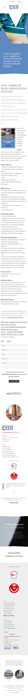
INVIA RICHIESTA (14, 381)
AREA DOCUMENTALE (8, 610)
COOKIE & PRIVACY (8, 613)
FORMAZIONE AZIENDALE (9, 604)
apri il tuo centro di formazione (14, 536)
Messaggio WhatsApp (7, 451)
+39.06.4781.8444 (6, 448)
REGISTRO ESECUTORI (9, 608)
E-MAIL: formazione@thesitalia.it (9, 455)
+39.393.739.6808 (6, 449)
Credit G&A (16, 692)
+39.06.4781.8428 (6, 446)
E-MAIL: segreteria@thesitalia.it (8, 453)
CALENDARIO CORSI (8, 606)
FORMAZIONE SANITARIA (9, 602)
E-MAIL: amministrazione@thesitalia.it (10, 456)
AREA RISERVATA (7, 612)
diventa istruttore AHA (14, 533)
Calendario (19, 1)
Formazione (12, 1)
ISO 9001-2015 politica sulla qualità (11, 645)
